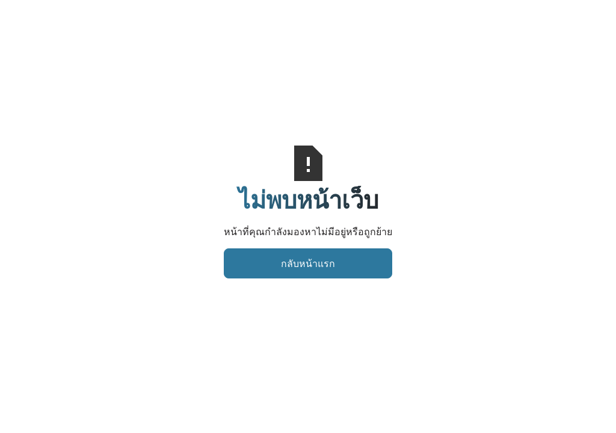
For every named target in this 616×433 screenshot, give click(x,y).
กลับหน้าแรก (308, 263)
